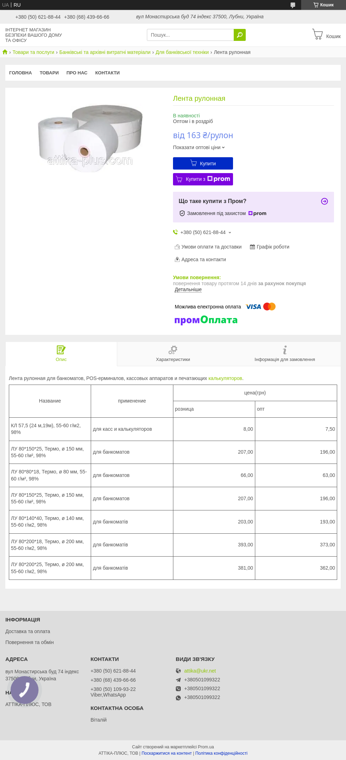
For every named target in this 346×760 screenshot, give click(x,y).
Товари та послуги (33, 52)
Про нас (76, 72)
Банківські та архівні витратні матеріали (104, 52)
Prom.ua (206, 746)
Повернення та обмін (29, 642)
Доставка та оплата (27, 631)
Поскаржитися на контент (167, 753)
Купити (208, 163)
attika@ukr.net (200, 671)
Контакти (107, 72)
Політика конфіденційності (221, 753)
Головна (20, 72)
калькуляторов (225, 378)
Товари (49, 72)
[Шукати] (240, 35)
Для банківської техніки (182, 52)
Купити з (208, 179)
